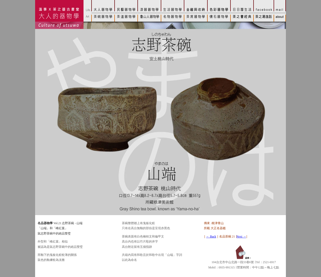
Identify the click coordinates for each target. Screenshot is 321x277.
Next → (241, 236)
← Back (211, 236)
